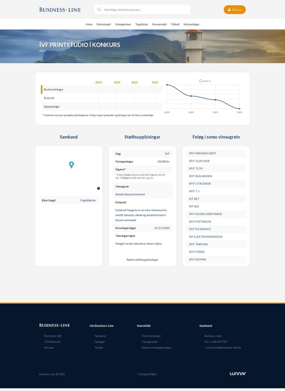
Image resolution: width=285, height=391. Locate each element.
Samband (215, 328)
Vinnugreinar (123, 24)
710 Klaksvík (47, 344)
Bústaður (45, 328)
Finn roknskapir (156, 339)
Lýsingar (95, 344)
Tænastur (95, 339)
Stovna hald (159, 24)
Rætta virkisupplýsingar (161, 350)
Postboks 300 (48, 339)
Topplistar (141, 24)
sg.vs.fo (149, 178)
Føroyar (44, 350)
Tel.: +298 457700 (220, 344)
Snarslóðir (153, 328)
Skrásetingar (191, 24)
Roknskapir (104, 24)
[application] (203, 95)
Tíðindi (174, 24)
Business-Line (217, 339)
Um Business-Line (102, 328)
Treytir (94, 350)
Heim (89, 24)
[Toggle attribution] (98, 189)
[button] (204, 80)
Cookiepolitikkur (147, 377)
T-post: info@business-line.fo (227, 350)
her (152, 115)
